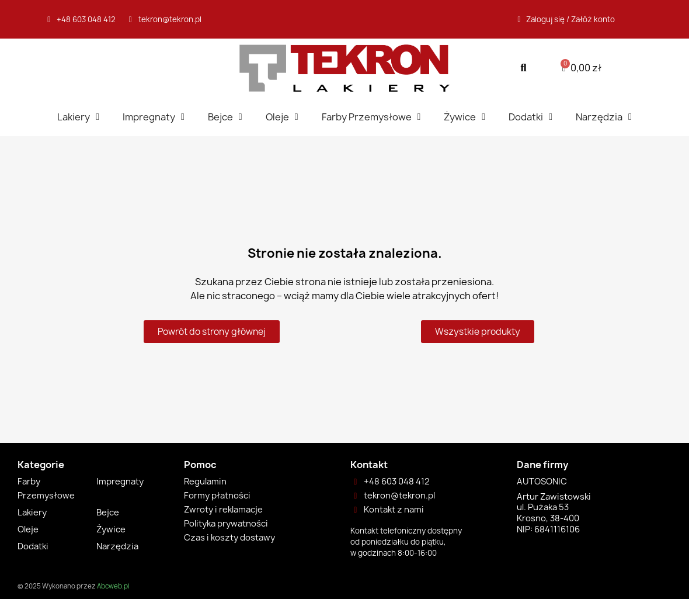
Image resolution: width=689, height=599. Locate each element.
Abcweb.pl (113, 586)
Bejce (225, 116)
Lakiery (78, 116)
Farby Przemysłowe (371, 116)
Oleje (282, 116)
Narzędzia (604, 116)
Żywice (464, 116)
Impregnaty (154, 116)
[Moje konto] (566, 19)
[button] (523, 68)
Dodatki (530, 116)
